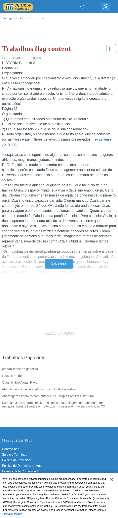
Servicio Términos (14, 454)
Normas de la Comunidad (20, 471)
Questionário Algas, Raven (20, 382)
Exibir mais (59, 263)
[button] (111, 49)
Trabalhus (38, 18)
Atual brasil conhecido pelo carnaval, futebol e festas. (39, 389)
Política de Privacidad (17, 460)
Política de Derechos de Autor (23, 465)
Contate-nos (10, 449)
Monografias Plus (14, 18)
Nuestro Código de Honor (20, 477)
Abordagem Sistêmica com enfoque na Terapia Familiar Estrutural (48, 396)
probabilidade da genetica (20, 369)
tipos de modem (13, 375)
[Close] (111, 483)
